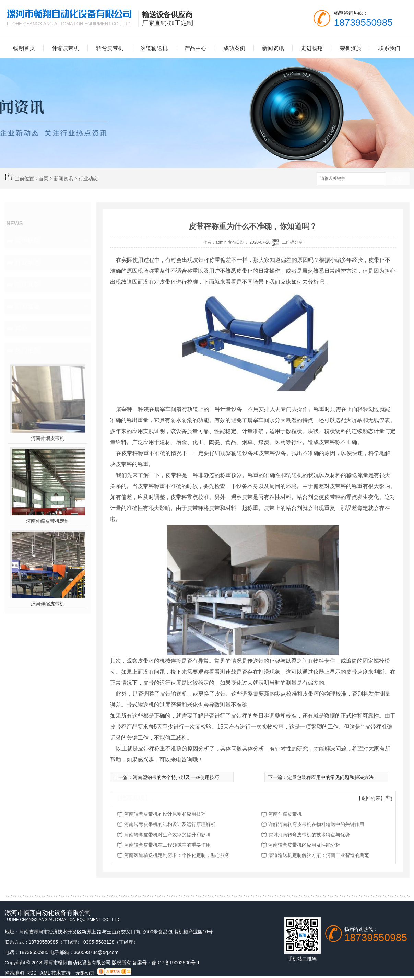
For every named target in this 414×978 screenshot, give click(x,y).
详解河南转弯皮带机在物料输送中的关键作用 (316, 824)
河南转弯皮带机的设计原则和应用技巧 (165, 814)
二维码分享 (292, 242)
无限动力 (85, 973)
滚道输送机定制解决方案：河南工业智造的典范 (318, 855)
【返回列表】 (370, 798)
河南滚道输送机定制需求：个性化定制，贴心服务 (177, 855)
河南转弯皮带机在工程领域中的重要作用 (167, 845)
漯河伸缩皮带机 (47, 603)
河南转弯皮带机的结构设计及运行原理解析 (169, 824)
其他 (21, 328)
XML (45, 973)
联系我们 (389, 48)
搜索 (397, 179)
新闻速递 (27, 306)
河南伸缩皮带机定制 (47, 521)
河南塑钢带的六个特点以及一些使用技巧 (176, 777)
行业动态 (88, 178)
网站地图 (14, 973)
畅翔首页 (24, 48)
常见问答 (27, 284)
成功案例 (234, 48)
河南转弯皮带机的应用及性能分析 (304, 845)
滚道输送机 (154, 48)
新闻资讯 (273, 48)
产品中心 (195, 48)
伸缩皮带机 (65, 48)
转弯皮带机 (109, 48)
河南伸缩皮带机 (47, 438)
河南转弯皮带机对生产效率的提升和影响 (167, 834)
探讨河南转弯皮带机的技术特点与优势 (309, 834)
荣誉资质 (351, 48)
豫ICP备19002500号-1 (176, 962)
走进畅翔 (312, 48)
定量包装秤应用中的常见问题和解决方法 (330, 777)
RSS (32, 973)
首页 (43, 178)
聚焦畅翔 (27, 240)
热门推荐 (27, 350)
